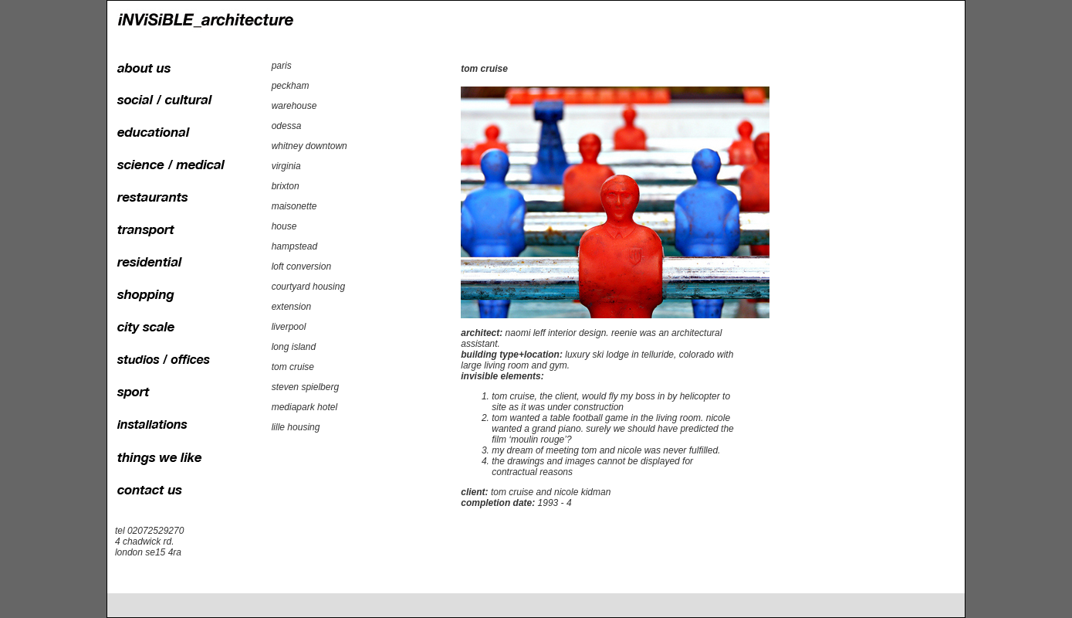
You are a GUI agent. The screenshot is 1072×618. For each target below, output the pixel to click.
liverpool (289, 326)
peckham (290, 85)
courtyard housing (308, 286)
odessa (287, 126)
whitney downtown (309, 146)
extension (291, 306)
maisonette (294, 206)
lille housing (296, 427)
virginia (286, 166)
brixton (285, 186)
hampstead (294, 246)
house (284, 226)
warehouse (294, 105)
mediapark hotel (304, 407)
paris (282, 65)
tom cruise (293, 367)
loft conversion (301, 266)
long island (294, 346)
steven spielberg (305, 387)
